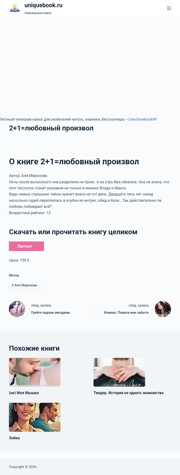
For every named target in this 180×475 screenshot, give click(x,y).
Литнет (24, 246)
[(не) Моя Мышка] (34, 372)
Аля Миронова (24, 285)
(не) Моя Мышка (24, 393)
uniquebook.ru (43, 5)
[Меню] (169, 8)
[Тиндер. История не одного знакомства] (119, 372)
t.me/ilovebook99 (142, 119)
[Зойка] (34, 417)
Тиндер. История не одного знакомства (129, 393)
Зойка (14, 438)
